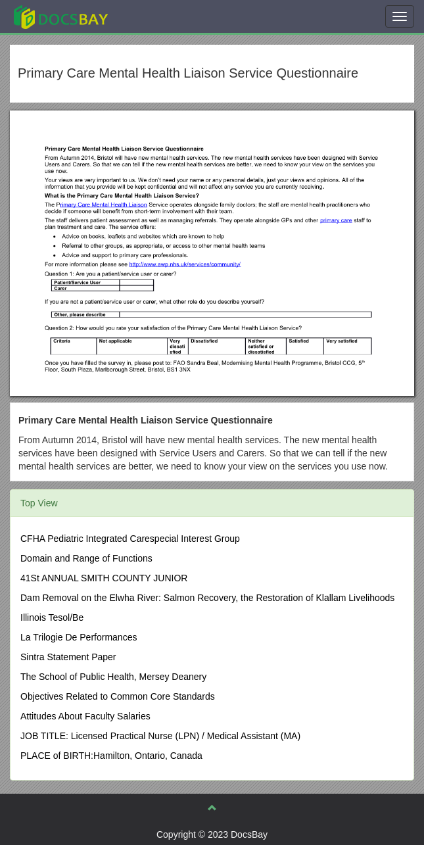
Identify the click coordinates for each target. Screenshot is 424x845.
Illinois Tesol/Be (51, 617)
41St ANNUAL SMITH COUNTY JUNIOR (103, 578)
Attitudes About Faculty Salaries (85, 716)
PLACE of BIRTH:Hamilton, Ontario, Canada (111, 755)
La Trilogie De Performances (78, 637)
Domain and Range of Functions (86, 558)
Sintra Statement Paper (68, 657)
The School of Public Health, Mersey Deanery (113, 676)
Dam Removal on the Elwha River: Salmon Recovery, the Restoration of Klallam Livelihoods (207, 597)
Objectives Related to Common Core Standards (117, 696)
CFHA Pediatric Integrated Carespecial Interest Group (130, 538)
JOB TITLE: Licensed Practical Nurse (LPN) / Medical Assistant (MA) (160, 736)
